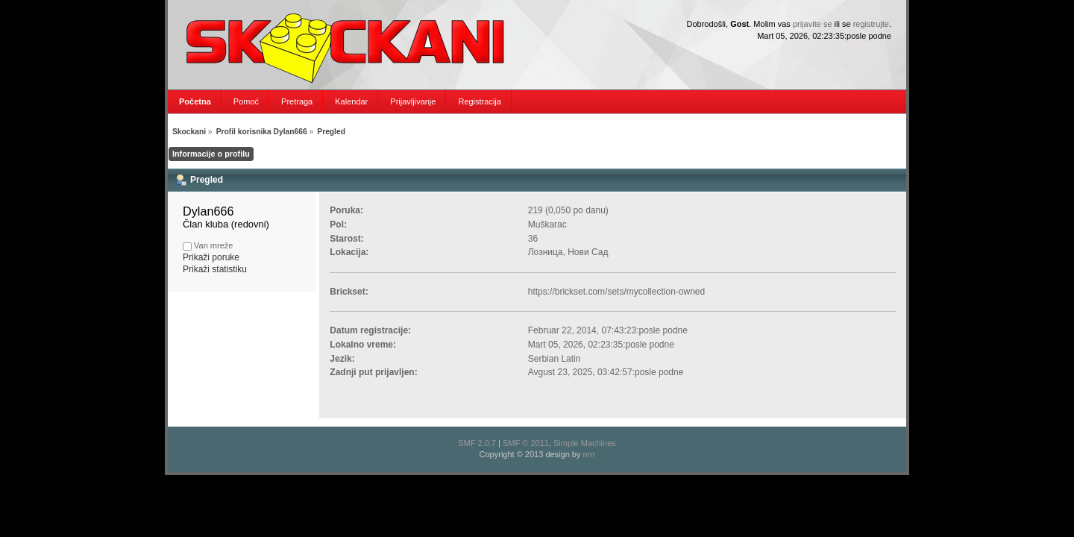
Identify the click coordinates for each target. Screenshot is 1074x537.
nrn (589, 454)
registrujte (871, 23)
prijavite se (812, 23)
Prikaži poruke (211, 257)
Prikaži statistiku (215, 269)
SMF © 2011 (526, 443)
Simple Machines (584, 443)
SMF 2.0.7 (477, 443)
